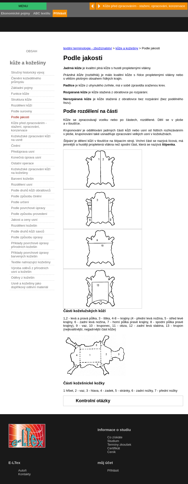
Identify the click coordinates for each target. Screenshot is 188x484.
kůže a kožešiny (127, 48)
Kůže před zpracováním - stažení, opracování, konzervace (29, 126)
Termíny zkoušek (119, 444)
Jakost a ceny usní (24, 219)
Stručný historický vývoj (27, 72)
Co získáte (114, 437)
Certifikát (113, 448)
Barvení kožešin (22, 178)
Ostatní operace (22, 163)
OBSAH (31, 51)
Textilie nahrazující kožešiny (30, 262)
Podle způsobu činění (26, 196)
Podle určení (20, 202)
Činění (15, 145)
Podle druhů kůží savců (27, 231)
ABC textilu (41, 13)
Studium (113, 441)
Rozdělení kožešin (24, 225)
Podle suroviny (21, 111)
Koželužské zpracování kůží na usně (30, 138)
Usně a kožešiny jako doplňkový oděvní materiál (29, 285)
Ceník (111, 452)
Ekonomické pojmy (15, 13)
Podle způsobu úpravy (27, 237)
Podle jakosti (20, 117)
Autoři (22, 470)
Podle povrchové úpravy (28, 208)
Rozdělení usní (21, 184)
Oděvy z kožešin (22, 277)
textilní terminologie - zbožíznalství (87, 48)
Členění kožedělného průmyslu (26, 80)
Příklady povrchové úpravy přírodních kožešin (29, 245)
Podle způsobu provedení (29, 214)
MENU (23, 6)
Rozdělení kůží (21, 105)
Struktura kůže (21, 99)
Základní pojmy (22, 88)
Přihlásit (113, 470)
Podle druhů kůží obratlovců (30, 190)
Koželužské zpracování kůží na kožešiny (30, 171)
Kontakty (24, 474)
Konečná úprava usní (26, 157)
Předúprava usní (22, 151)
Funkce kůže (20, 93)
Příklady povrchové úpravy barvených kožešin (29, 254)
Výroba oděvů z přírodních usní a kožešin (29, 270)
